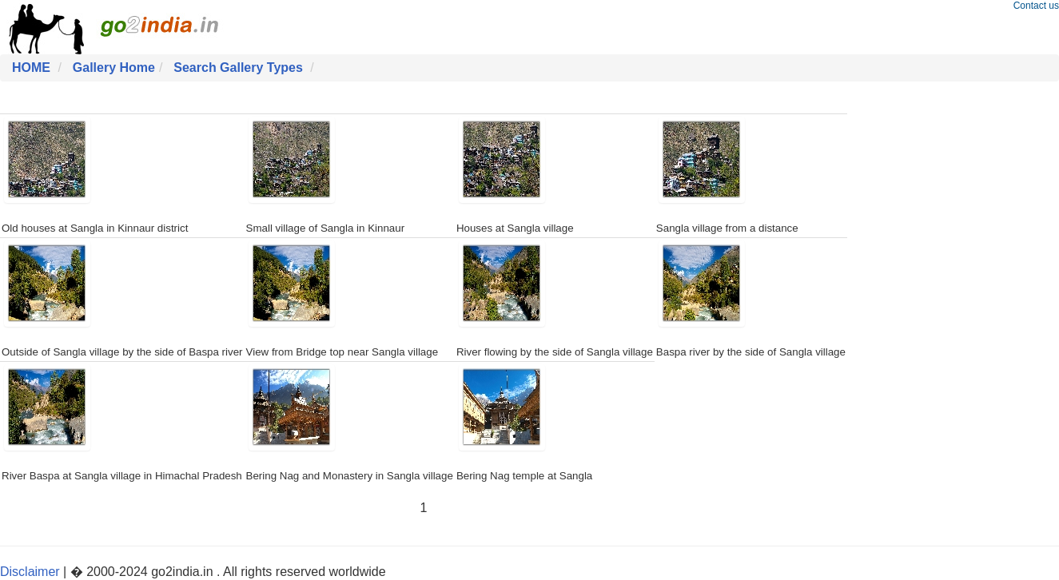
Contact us (1036, 5)
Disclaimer (30, 571)
